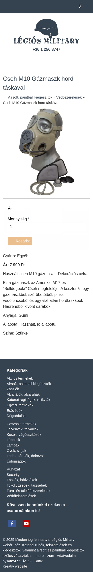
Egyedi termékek (20, 411)
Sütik (38, 567)
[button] (87, 6)
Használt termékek (22, 429)
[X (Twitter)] (29, 349)
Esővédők (14, 416)
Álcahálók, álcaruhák (23, 400)
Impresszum (44, 561)
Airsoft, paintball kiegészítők (30, 389)
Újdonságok (17, 467)
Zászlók (13, 395)
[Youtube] (55, 59)
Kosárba (20, 241)
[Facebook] (46, 59)
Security (13, 480)
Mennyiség (19, 219)
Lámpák (13, 451)
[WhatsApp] (56, 349)
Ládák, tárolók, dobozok (27, 462)
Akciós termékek (20, 384)
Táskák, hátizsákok (22, 486)
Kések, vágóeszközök (24, 440)
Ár (10, 209)
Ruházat (13, 475)
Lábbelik (13, 445)
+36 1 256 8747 (47, 49)
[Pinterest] (47, 349)
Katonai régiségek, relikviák (29, 405)
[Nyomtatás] (73, 349)
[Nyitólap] (4, 6)
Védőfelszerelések (21, 502)
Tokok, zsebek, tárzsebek (28, 491)
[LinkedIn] (38, 349)
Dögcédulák (16, 421)
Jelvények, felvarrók (22, 435)
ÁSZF (27, 567)
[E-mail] (29, 59)
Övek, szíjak (16, 456)
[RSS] (63, 59)
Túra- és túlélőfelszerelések (29, 496)
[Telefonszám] (37, 59)
